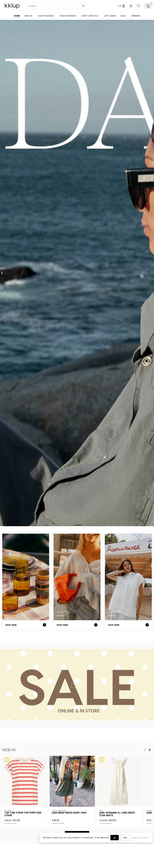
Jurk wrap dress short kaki (69, 812)
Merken (136, 15)
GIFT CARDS (110, 15)
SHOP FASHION (45, 15)
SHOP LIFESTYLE (90, 15)
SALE (123, 15)
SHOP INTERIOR (67, 15)
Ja (115, 837)
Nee (125, 837)
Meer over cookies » (141, 837)
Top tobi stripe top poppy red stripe (22, 814)
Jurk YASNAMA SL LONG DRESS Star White (117, 814)
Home (17, 15)
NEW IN (28, 15)
